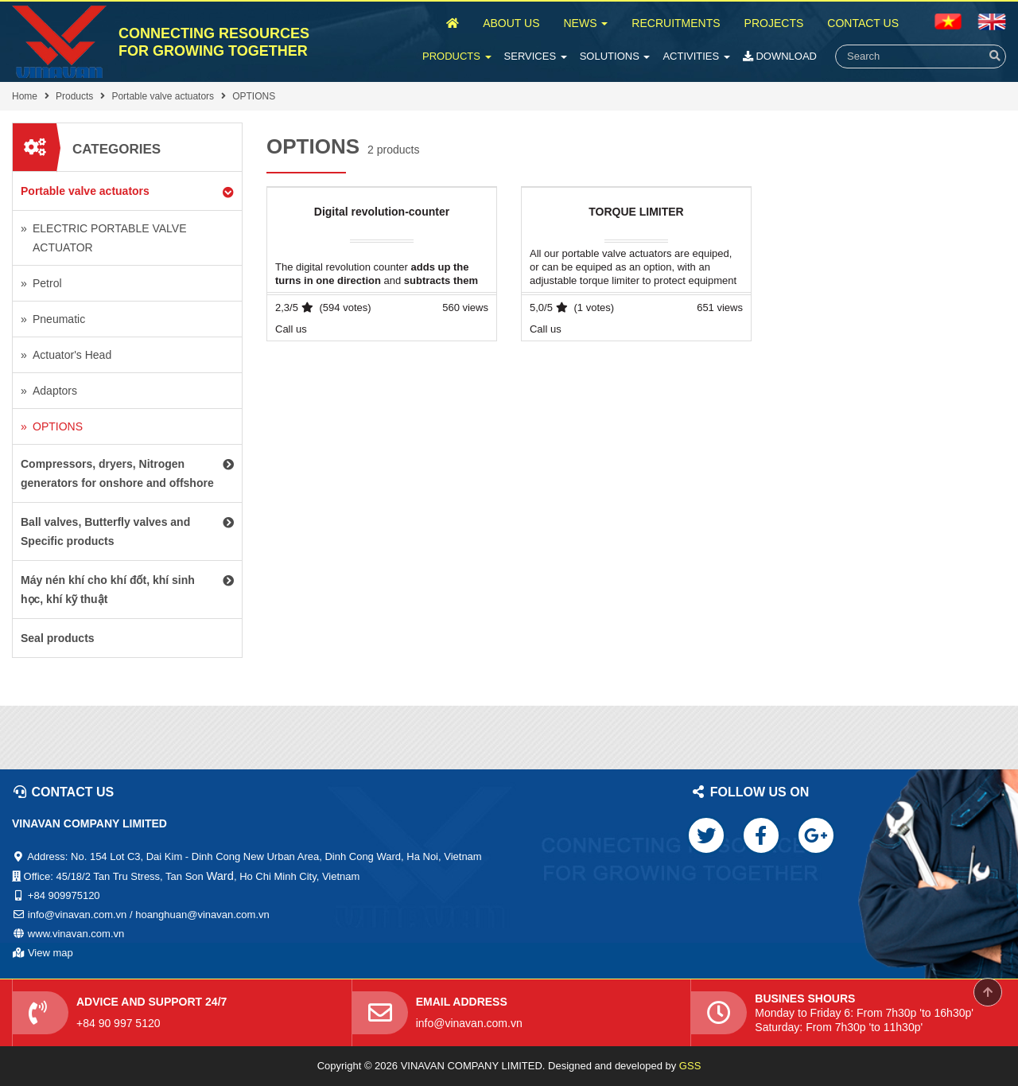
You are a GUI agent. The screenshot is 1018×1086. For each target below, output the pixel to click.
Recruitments (675, 23)
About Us (511, 23)
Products (457, 56)
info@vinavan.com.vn (469, 1023)
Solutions (615, 56)
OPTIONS (253, 96)
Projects (774, 23)
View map (50, 953)
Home (24, 96)
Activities (695, 56)
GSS (690, 1066)
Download (780, 56)
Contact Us (863, 23)
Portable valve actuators (162, 96)
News (585, 23)
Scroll (987, 992)
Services (535, 56)
